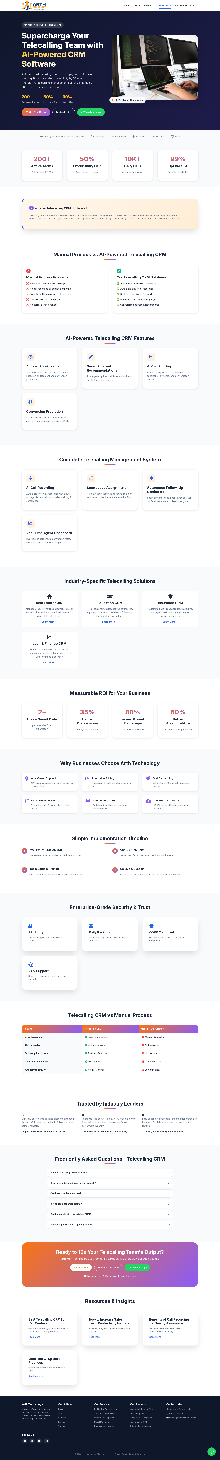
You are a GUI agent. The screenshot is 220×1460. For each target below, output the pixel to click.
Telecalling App (137, 1413)
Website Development (104, 1418)
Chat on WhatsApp (137, 1267)
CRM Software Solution (140, 1426)
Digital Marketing (101, 1422)
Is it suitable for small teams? (110, 1204)
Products (165, 5)
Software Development (104, 1413)
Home (127, 5)
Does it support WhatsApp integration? (110, 1224)
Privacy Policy (121, 1454)
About (137, 5)
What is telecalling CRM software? (110, 1172)
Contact (194, 5)
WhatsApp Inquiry (91, 112)
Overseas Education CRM (141, 1409)
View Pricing (63, 112)
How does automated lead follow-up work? (110, 1183)
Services (149, 5)
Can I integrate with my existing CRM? (110, 1214)
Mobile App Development (105, 1409)
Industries (180, 5)
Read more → (35, 1336)
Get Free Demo (36, 112)
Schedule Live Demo (108, 1267)
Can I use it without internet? (110, 1193)
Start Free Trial (80, 1267)
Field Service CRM (138, 1422)
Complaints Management (141, 1418)
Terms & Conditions (137, 1454)
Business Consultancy (104, 1426)
